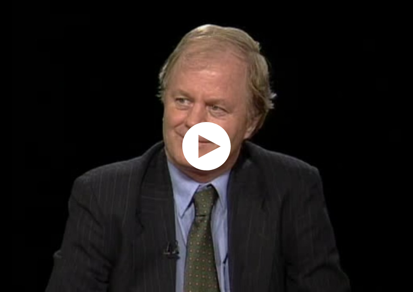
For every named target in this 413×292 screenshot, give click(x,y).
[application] (206, 146)
